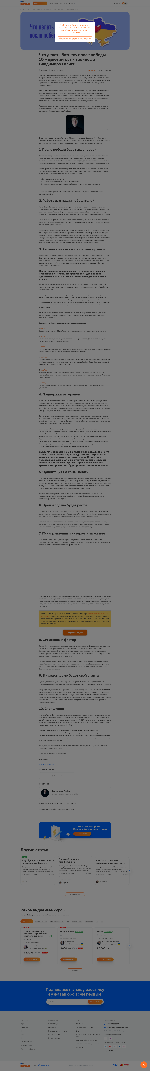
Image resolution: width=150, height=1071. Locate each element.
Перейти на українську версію (75, 38)
